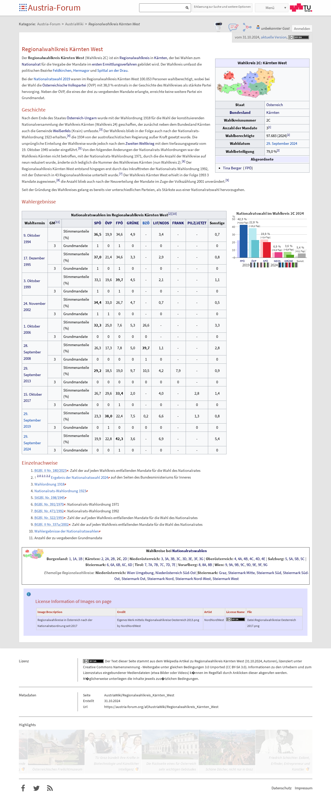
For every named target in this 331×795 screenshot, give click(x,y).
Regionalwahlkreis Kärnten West (219, 661)
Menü (270, 7)
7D (168, 564)
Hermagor (81, 70)
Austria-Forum (54, 7)
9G (265, 564)
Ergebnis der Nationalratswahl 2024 (79, 477)
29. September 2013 (32, 374)
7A (150, 564)
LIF (155, 222)
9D (248, 564)
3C (178, 558)
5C (302, 558)
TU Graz (301, 7)
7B (156, 564)
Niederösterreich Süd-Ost (175, 572)
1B (80, 558)
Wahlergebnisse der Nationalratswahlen (66, 531)
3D (184, 558)
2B (113, 558)
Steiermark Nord (160, 578)
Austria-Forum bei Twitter (36, 788)
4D (257, 558)
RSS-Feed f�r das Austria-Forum (50, 788)
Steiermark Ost (133, 578)
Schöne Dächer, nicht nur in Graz (229, 769)
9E (254, 564)
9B (237, 564)
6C (124, 564)
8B (210, 564)
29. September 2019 (32, 420)
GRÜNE (288, 261)
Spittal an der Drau (112, 70)
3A (167, 558)
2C (119, 558)
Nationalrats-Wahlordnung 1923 (60, 490)
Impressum (303, 787)
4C (252, 558)
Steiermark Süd (269, 572)
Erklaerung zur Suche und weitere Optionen (222, 7)
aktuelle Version (274, 37)
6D (130, 564)
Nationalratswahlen (189, 550)
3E (190, 558)
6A (112, 564)
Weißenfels (62, 130)
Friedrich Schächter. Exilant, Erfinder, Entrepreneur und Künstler (289, 763)
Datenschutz (281, 787)
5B (297, 558)
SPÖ (265, 261)
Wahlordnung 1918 (49, 484)
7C (162, 564)
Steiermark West (226, 578)
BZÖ (145, 222)
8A (204, 564)
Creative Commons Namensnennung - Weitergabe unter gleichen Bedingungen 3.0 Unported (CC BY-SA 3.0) (164, 667)
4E (263, 558)
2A (107, 558)
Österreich (274, 104)
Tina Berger (232, 168)
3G (201, 558)
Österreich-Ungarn (82, 117)
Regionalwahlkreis (134, 57)
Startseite (23, 7)
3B (172, 558)
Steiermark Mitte (241, 572)
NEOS (277, 261)
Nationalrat (31, 64)
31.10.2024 (254, 661)
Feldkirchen (62, 70)
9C (242, 564)
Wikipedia (171, 661)
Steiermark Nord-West (193, 578)
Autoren (270, 661)
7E (174, 564)
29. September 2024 (281, 143)
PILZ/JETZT (196, 222)
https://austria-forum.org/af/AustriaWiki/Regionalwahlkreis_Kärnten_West (161, 706)
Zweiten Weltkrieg (139, 143)
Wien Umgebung (140, 572)
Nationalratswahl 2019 (52, 78)
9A (231, 564)
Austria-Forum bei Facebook (23, 788)
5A (291, 558)
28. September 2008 (32, 352)
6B (118, 564)
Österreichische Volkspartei (64, 85)
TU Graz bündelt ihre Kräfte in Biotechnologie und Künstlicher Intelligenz (116, 763)
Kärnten (272, 112)
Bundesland (240, 112)
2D (125, 558)
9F (259, 564)
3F (195, 558)
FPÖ (248, 168)
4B (246, 558)
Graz (222, 572)
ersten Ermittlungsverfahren (114, 64)
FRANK (178, 222)
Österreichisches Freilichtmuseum (57, 769)
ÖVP (253, 261)
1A (75, 558)
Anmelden (302, 28)
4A (240, 558)
